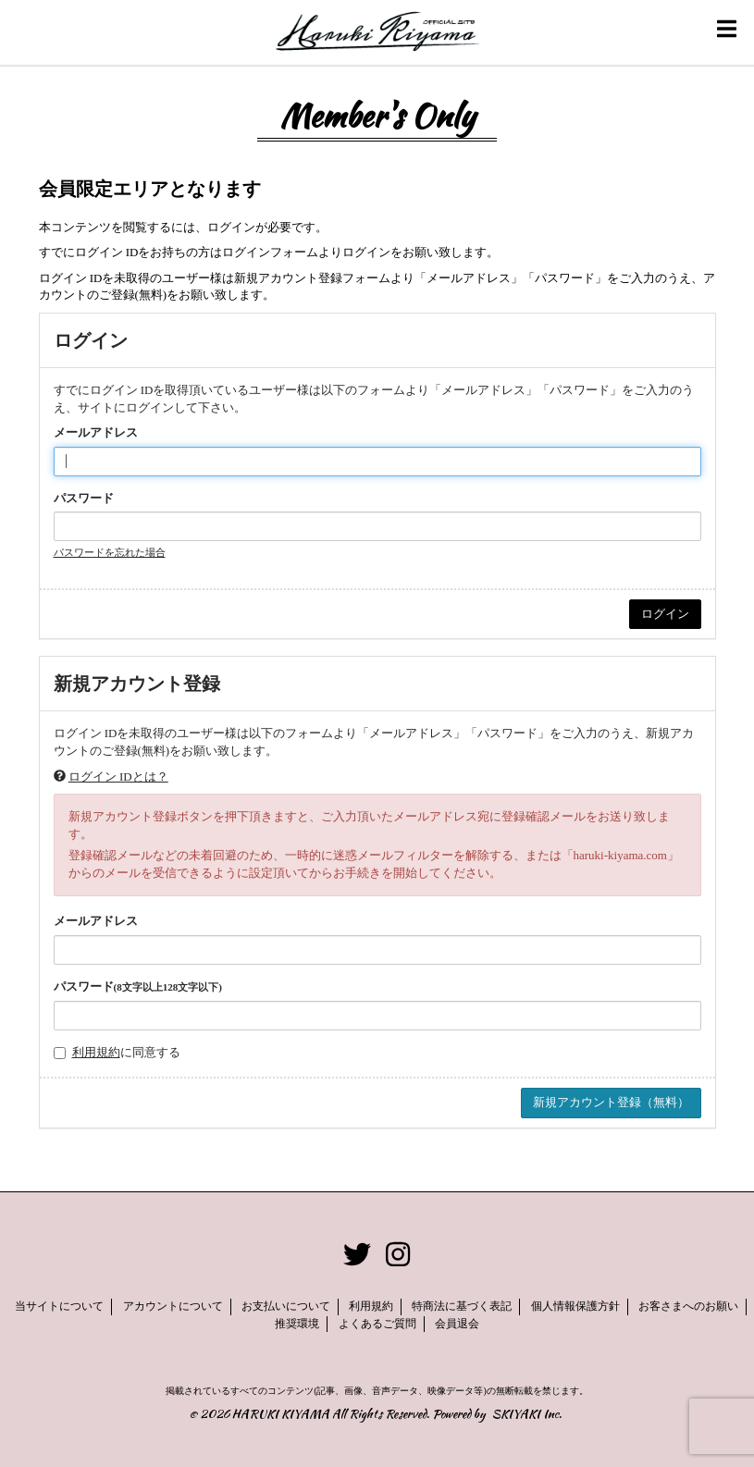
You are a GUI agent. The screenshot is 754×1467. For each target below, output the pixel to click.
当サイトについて (59, 1306)
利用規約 (96, 1052)
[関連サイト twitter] (357, 1255)
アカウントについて (173, 1306)
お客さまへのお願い (688, 1306)
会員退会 (457, 1323)
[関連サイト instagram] (398, 1255)
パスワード (84, 498)
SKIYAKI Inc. (527, 1414)
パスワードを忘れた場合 (110, 552)
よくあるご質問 (377, 1323)
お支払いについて (285, 1306)
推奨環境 (297, 1323)
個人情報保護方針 (575, 1306)
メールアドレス (96, 432)
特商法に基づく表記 (462, 1306)
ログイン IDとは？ (118, 776)
